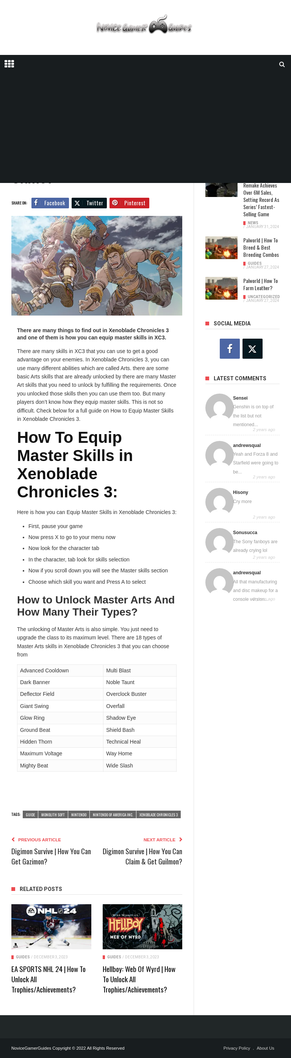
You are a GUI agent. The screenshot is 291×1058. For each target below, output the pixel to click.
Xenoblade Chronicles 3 (158, 814)
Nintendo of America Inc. (113, 814)
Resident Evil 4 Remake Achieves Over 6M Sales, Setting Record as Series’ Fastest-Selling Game (261, 196)
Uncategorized (264, 297)
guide (30, 814)
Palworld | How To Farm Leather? (260, 284)
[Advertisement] (145, 130)
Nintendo (78, 814)
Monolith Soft (53, 814)
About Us (265, 1048)
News (253, 223)
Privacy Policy (237, 1048)
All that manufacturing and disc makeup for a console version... (255, 590)
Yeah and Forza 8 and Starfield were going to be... (255, 463)
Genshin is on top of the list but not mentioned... (253, 415)
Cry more (242, 501)
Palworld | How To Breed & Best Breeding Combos (261, 247)
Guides (23, 957)
